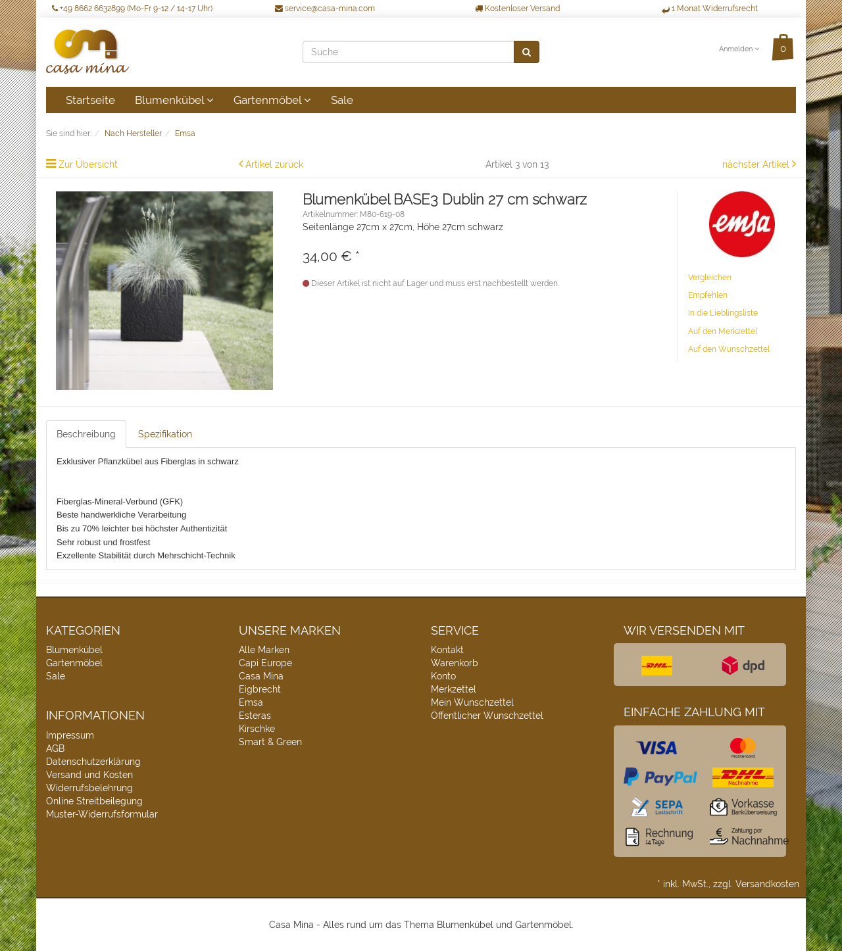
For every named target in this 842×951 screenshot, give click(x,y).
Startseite (90, 100)
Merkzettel (453, 689)
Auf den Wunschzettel (729, 349)
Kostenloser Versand (517, 8)
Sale (342, 100)
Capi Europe (265, 663)
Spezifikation (165, 434)
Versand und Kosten (89, 774)
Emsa (251, 702)
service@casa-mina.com (325, 8)
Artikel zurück (274, 164)
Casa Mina (261, 676)
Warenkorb (454, 663)
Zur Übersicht (88, 164)
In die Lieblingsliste (723, 313)
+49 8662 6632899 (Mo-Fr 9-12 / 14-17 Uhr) (132, 8)
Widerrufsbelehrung (89, 788)
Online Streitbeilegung (94, 801)
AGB (55, 748)
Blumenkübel (174, 100)
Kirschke (257, 728)
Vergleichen (709, 277)
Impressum (70, 735)
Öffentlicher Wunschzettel (487, 715)
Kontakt (447, 650)
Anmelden (739, 49)
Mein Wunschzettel (472, 702)
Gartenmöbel (272, 100)
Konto (443, 676)
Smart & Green (270, 742)
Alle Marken (264, 650)
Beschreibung (86, 434)
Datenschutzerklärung (93, 761)
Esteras (255, 715)
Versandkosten (767, 884)
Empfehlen (708, 295)
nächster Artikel (757, 164)
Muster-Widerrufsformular (102, 814)
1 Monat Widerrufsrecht (710, 8)
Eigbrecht (260, 689)
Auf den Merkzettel (722, 331)
